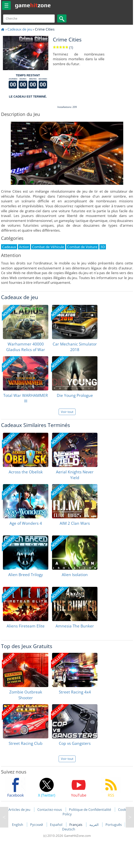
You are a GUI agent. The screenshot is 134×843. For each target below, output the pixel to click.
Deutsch (68, 829)
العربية (94, 824)
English (18, 824)
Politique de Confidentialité (90, 809)
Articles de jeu (19, 809)
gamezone (33, 5)
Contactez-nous (49, 809)
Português (114, 824)
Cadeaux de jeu (19, 29)
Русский (37, 824)
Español (56, 824)
